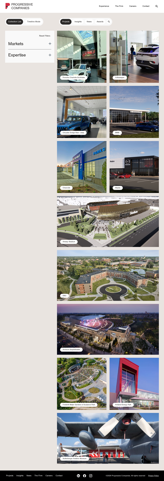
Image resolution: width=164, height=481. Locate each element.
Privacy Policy (153, 476)
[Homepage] (19, 6)
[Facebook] (84, 475)
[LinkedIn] (78, 475)
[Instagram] (90, 475)
